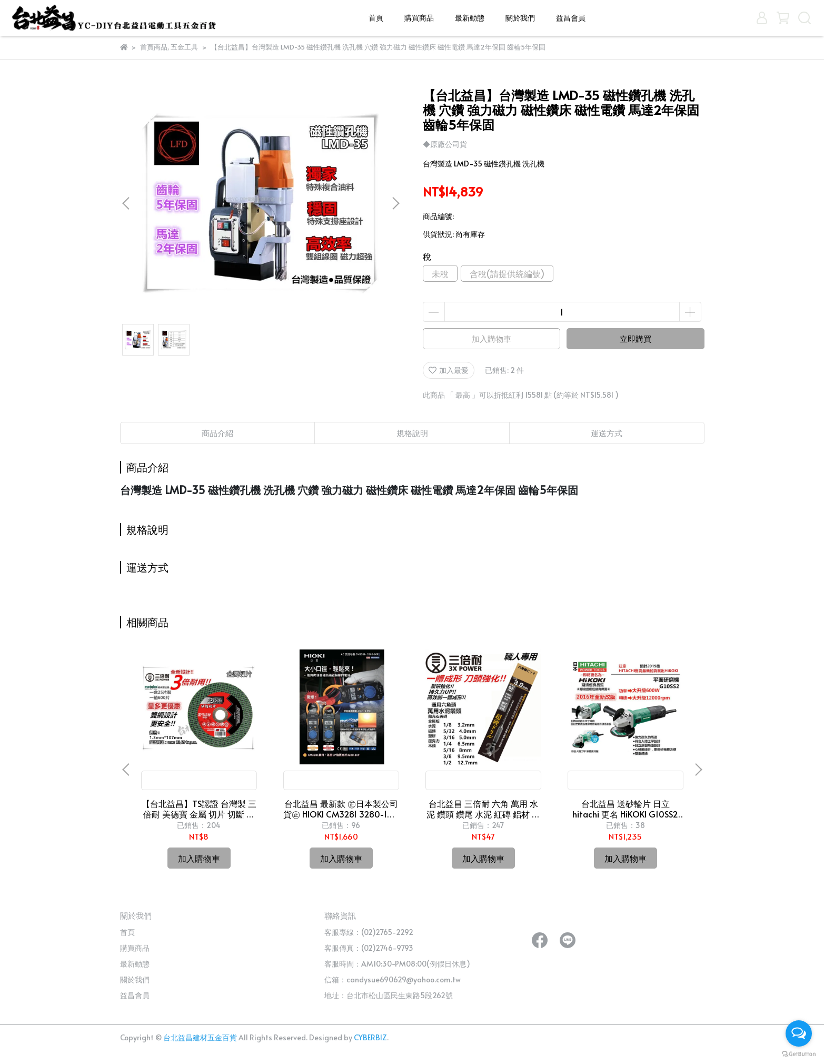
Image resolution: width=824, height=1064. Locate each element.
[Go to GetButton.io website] (799, 1053)
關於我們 (520, 18)
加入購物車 (491, 338)
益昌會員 (570, 18)
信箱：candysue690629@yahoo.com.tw (392, 979)
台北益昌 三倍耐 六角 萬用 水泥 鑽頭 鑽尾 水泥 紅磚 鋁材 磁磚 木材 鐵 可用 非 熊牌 (483, 808)
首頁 (376, 18)
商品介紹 (217, 432)
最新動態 (469, 18)
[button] (395, 203)
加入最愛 (449, 370)
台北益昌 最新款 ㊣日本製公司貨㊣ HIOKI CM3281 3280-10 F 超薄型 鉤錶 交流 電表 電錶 (341, 808)
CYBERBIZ (370, 1037)
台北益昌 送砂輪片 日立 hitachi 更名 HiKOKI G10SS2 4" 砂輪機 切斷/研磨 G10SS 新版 (625, 808)
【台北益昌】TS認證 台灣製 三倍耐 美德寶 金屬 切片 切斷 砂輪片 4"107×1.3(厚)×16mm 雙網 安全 (199, 808)
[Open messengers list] (799, 1033)
